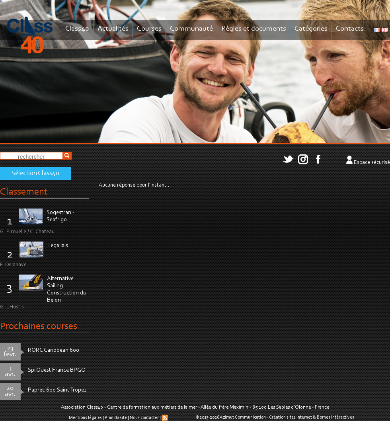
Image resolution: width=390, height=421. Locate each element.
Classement (24, 192)
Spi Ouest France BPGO (57, 370)
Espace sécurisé (372, 163)
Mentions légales (85, 417)
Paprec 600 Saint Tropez (57, 390)
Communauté (191, 29)
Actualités (113, 29)
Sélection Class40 (35, 173)
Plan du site (116, 417)
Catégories (311, 29)
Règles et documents (253, 29)
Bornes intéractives (335, 417)
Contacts (350, 29)
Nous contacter (144, 417)
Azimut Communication (243, 417)
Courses (149, 29)
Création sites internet (290, 417)
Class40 (77, 29)
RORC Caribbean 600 (53, 350)
